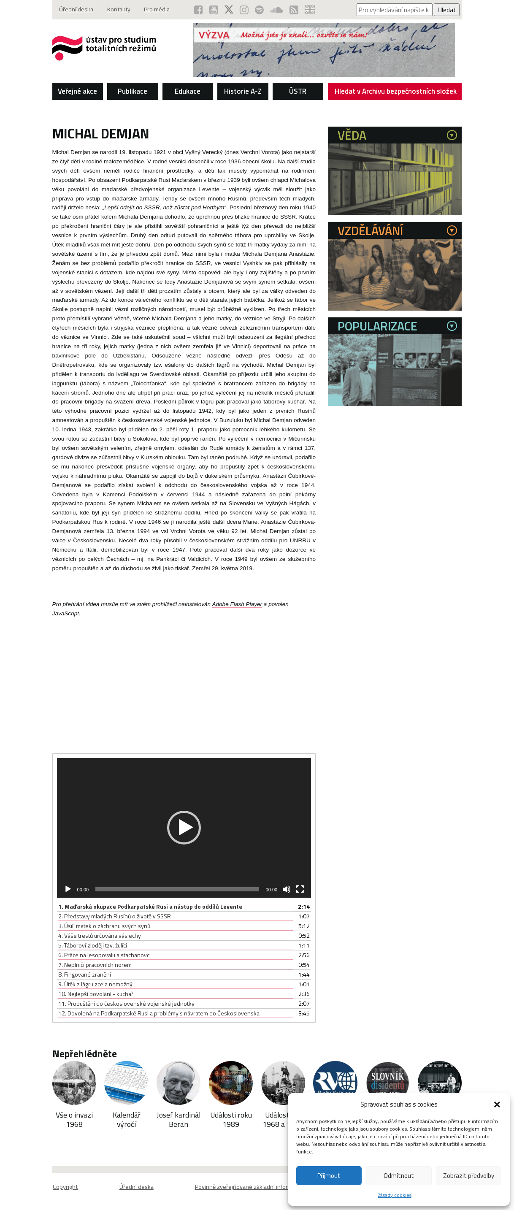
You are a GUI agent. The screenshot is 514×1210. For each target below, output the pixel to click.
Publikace (132, 91)
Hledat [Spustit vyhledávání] (446, 10)
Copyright (65, 1186)
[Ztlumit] (286, 889)
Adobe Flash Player (237, 604)
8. (84, 974)
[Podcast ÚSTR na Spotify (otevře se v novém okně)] (257, 9)
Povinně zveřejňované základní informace (248, 1186)
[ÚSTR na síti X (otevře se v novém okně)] (226, 9)
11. (126, 1003)
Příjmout (329, 1175)
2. (114, 916)
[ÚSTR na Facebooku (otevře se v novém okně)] (195, 9)
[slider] (177, 889)
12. (159, 1013)
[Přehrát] (68, 889)
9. (95, 984)
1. (150, 906)
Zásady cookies (394, 1195)
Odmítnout (399, 1175)
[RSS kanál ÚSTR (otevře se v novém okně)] (293, 9)
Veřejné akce (77, 91)
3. (104, 925)
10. (95, 993)
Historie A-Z (243, 91)
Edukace (187, 91)
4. (99, 935)
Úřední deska (77, 9)
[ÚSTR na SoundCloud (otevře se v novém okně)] (275, 9)
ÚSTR (297, 91)
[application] (184, 828)
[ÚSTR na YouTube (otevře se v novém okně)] (211, 9)
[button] (497, 1104)
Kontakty (121, 9)
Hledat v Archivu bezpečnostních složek (396, 93)
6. (104, 954)
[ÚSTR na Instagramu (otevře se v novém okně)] (242, 9)
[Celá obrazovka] (300, 889)
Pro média (162, 9)
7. (95, 964)
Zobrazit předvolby (468, 1175)
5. (92, 945)
